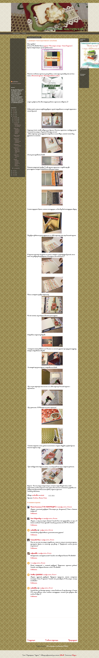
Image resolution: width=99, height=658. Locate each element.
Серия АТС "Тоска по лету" (16, 156)
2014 (14, 170)
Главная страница (16, 33)
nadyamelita (33, 553)
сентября (16, 168)
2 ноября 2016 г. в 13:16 (44, 553)
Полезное (24, 33)
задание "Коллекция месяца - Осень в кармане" (58, 46)
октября (16, 122)
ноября (15, 119)
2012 (14, 174)
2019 (14, 110)
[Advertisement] (52, 628)
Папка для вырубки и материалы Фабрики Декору (17, 131)
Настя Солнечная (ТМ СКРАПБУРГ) (43, 507)
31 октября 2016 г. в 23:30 (49, 518)
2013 (14, 172)
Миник (40, 498)
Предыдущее (72, 640)
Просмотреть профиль (16, 83)
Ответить (33, 513)
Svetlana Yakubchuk (36, 574)
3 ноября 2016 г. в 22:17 (49, 574)
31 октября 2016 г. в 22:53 (64, 507)
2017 (14, 114)
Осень (45, 498)
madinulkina (33, 530)
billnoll (62, 655)
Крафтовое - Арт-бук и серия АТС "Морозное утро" (17, 150)
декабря (16, 117)
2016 (14, 116)
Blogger (74, 655)
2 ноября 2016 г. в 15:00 (38, 563)
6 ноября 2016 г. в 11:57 (46, 588)
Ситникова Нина (35, 540)
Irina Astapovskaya (36, 518)
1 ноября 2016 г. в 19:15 (47, 540)
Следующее (31, 640)
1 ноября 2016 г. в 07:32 (46, 530)
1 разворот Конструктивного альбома (17, 125)
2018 (14, 112)
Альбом (35, 498)
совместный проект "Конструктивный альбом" (45, 75)
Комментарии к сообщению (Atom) (57, 646)
